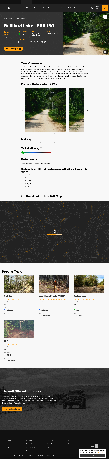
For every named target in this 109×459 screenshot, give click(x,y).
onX (9, 2)
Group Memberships (31, 451)
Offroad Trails (50, 444)
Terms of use (30, 455)
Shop (47, 447)
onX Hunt (16, 2)
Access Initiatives (74, 2)
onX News (29, 440)
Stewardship (60, 8)
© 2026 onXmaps (49, 455)
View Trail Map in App (13, 49)
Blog (68, 440)
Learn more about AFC (11, 344)
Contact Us (9, 444)
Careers (8, 451)
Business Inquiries (31, 447)
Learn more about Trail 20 (12, 299)
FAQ (68, 444)
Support (8, 447)
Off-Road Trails (73, 8)
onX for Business (60, 2)
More (85, 8)
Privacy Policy (39, 455)
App (21, 8)
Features (50, 8)
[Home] (11, 8)
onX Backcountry (38, 2)
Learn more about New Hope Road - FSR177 (53, 299)
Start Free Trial (97, 8)
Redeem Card (29, 444)
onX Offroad (26, 2)
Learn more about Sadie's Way (84, 299)
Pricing (28, 8)
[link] (41, 148)
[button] (105, 16)
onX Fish (49, 2)
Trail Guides (49, 440)
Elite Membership (39, 8)
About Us (8, 440)
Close (92, 455)
